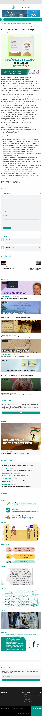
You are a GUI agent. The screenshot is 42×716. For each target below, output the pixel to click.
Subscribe (21, 680)
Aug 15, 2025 (9, 451)
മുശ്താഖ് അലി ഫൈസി (6, 354)
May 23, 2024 (16, 373)
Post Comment (7, 228)
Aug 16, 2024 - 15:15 (14, 32)
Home (2, 23)
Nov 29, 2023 (12, 335)
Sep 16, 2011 (9, 266)
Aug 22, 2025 (14, 484)
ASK (21, 412)
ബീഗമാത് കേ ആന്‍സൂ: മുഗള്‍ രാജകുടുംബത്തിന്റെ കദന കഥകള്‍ (17, 395)
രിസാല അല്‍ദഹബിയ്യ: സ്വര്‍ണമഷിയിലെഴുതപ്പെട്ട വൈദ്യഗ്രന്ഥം (17, 337)
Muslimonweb (7, 23)
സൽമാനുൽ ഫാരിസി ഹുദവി (8, 478)
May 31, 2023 (13, 393)
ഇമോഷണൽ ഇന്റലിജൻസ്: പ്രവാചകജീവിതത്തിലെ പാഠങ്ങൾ (17, 465)
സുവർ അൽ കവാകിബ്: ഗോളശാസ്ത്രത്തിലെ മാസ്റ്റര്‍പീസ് (15, 356)
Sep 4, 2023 (15, 354)
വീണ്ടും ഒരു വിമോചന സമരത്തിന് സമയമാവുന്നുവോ (15, 453)
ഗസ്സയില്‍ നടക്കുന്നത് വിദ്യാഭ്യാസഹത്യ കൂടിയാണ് (34, 269)
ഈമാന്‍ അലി (31, 267)
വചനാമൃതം (5, 188)
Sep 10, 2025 (14, 468)
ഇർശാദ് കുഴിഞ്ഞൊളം (5, 316)
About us (26, 696)
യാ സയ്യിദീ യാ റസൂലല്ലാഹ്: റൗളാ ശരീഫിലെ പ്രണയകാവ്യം (17, 470)
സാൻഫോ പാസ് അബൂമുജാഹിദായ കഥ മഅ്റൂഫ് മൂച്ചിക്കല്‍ (16, 486)
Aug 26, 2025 (18, 478)
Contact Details (28, 700)
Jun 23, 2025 (14, 315)
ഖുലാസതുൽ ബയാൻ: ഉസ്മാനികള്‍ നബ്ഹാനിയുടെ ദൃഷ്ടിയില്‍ (16, 317)
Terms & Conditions (20, 713)
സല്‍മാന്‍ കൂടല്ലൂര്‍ (4, 335)
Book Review (13, 23)
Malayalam (22, 2)
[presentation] (12, 222)
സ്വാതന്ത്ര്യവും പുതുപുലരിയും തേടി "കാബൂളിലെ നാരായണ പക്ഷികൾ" (18, 375)
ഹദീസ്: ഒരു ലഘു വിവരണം (7, 268)
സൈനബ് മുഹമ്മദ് (6, 468)
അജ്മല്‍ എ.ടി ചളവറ (5, 32)
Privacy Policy (27, 698)
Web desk (3, 267)
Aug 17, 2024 (38, 266)
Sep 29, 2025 (14, 463)
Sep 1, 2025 (16, 296)
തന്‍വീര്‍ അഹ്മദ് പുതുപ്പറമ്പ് (6, 374)
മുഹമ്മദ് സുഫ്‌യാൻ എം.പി (6, 296)
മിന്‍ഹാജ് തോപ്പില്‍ (5, 393)
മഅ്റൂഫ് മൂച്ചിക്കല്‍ (6, 464)
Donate (27, 713)
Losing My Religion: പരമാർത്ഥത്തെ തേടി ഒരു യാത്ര (14, 298)
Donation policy (28, 701)
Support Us (27, 694)
